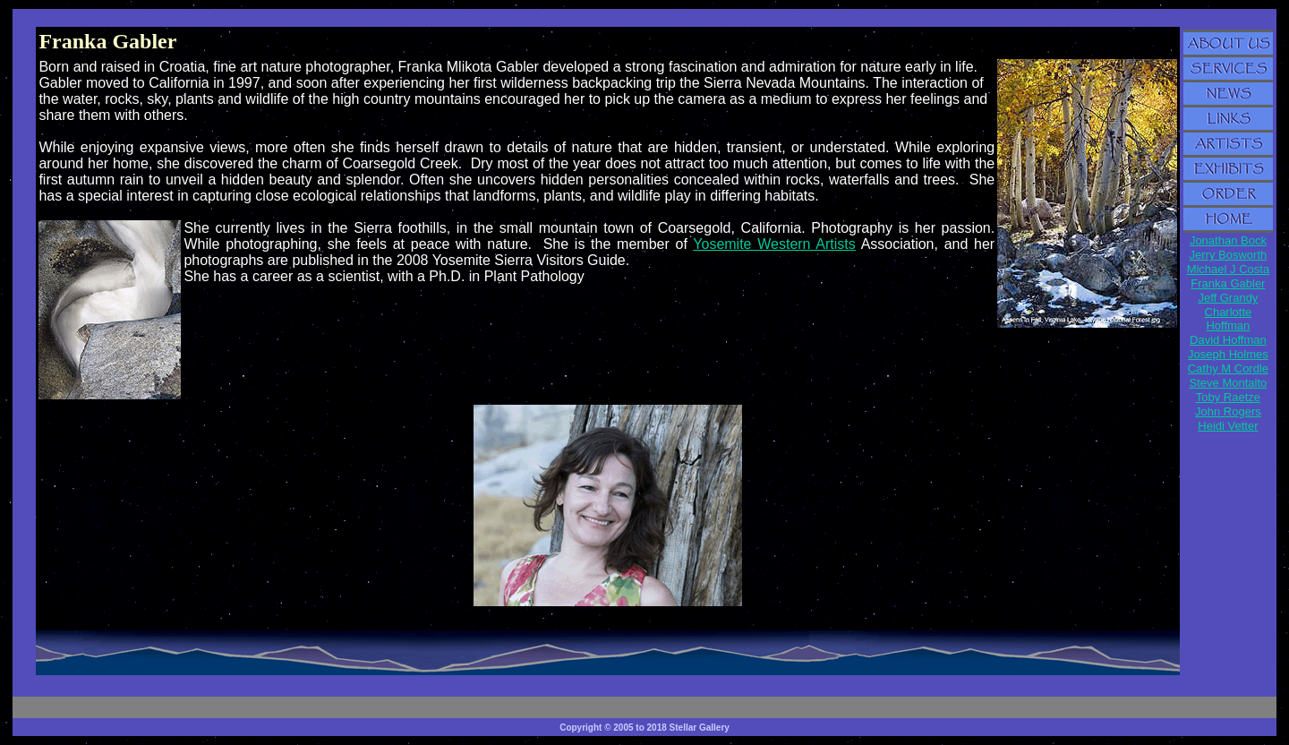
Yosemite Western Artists (774, 244)
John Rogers (1228, 411)
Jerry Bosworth (1229, 254)
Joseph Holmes (1228, 354)
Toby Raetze (1228, 397)
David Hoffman (1228, 340)
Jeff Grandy (1228, 297)
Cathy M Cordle (1228, 368)
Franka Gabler (1228, 283)
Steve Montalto (1229, 383)
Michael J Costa (1228, 269)
